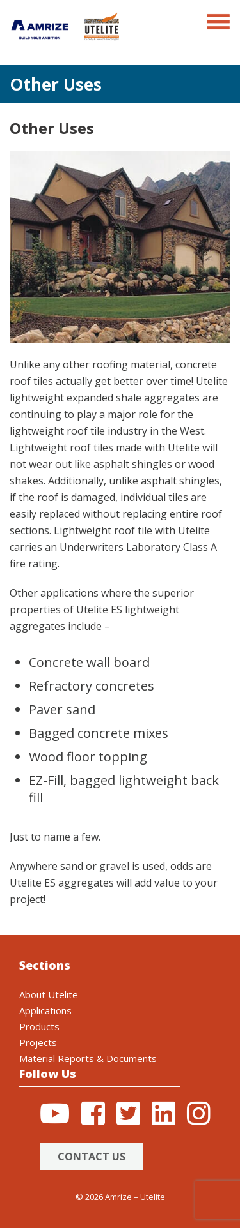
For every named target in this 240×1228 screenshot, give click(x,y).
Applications (45, 1010)
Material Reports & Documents (88, 1058)
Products (39, 1026)
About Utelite (48, 994)
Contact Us (91, 1156)
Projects (38, 1042)
